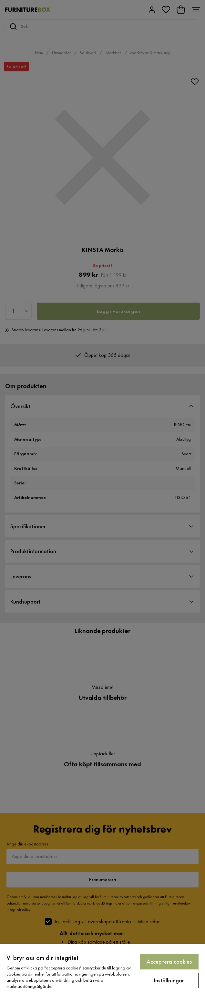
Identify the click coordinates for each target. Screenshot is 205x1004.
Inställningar (169, 980)
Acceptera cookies (169, 961)
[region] (102, 974)
